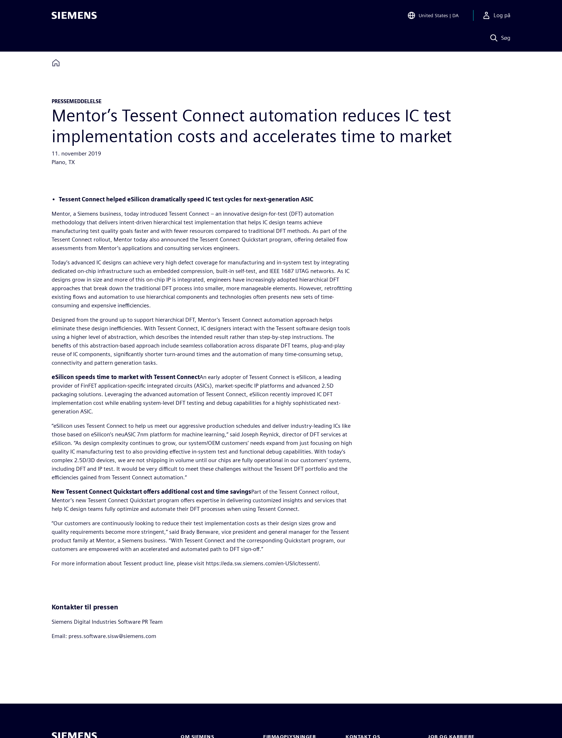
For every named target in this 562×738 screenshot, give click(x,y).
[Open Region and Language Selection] (433, 16)
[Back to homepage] (56, 62)
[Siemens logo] (74, 15)
